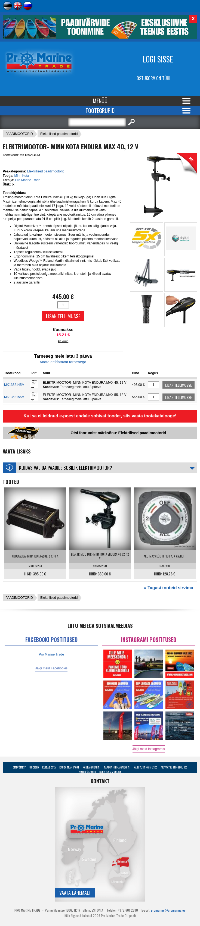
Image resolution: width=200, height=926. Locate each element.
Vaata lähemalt (75, 892)
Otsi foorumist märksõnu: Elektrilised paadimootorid (118, 433)
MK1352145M (14, 385)
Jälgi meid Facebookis (51, 668)
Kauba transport (69, 767)
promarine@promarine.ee (168, 910)
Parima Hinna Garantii (117, 767)
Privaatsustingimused (174, 767)
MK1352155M (14, 397)
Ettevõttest (19, 767)
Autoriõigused (87, 772)
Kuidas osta (49, 767)
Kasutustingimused (145, 767)
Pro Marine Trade (28, 180)
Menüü (100, 101)
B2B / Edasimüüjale (110, 772)
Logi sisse (158, 59)
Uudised (34, 767)
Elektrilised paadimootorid (59, 134)
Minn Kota (21, 176)
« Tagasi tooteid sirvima (168, 587)
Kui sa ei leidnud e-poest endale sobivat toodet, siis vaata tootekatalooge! (100, 416)
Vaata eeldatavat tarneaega (63, 362)
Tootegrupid (100, 110)
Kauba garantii (91, 767)
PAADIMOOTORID (19, 134)
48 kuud (63, 341)
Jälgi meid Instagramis (149, 749)
